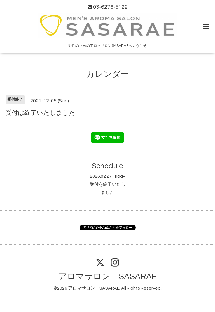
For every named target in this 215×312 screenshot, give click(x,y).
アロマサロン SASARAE (107, 276)
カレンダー (107, 74)
